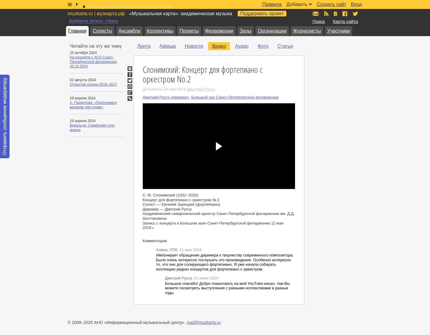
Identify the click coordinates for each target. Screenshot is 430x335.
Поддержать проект (262, 13)
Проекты (189, 30)
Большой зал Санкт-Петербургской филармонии (235, 97)
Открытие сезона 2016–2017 (93, 84)
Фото (262, 46)
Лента (143, 46)
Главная (77, 30)
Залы (245, 30)
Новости (194, 46)
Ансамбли (130, 30)
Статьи (285, 46)
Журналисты (307, 30)
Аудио (241, 46)
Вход (356, 4)
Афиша (167, 46)
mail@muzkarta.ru (204, 322)
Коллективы (160, 30)
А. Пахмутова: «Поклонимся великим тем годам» (93, 105)
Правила (272, 4)
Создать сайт (331, 4)
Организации (272, 30)
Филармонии (219, 30)
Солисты (102, 30)
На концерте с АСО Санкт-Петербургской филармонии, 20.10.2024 (94, 61)
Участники (338, 30)
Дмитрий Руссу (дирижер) (166, 97)
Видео (219, 46)
